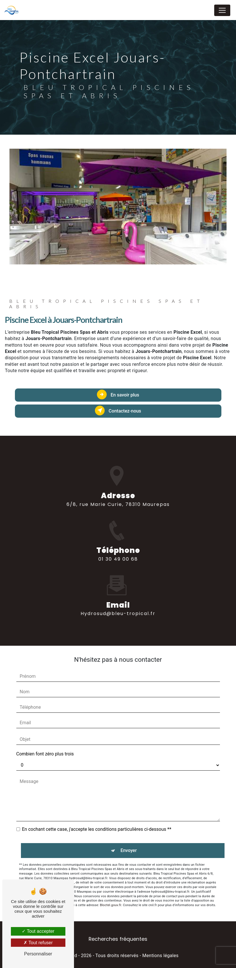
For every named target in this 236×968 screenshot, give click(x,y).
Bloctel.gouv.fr (110, 905)
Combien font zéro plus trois (45, 754)
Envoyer (128, 850)
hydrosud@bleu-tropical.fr (118, 603)
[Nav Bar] (222, 10)
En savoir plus (118, 394)
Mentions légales (160, 955)
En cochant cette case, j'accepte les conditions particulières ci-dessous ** (96, 829)
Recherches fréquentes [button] (118, 939)
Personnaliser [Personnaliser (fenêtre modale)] (38, 953)
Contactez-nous (118, 410)
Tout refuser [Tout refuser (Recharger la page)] (38, 942)
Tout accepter (38, 931)
